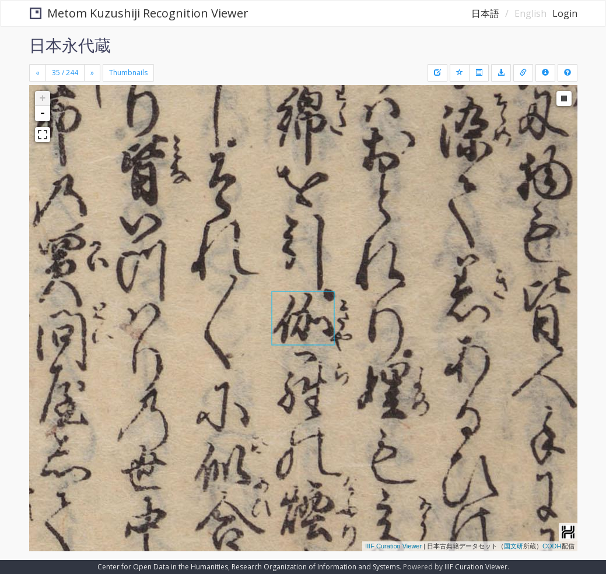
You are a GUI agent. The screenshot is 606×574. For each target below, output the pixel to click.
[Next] (92, 73)
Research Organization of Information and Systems (316, 567)
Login (564, 13)
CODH (551, 546)
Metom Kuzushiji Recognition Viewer (139, 13)
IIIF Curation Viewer (393, 546)
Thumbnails (128, 73)
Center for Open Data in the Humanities (162, 567)
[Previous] (37, 73)
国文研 (513, 546)
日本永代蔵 (70, 45)
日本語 (485, 13)
